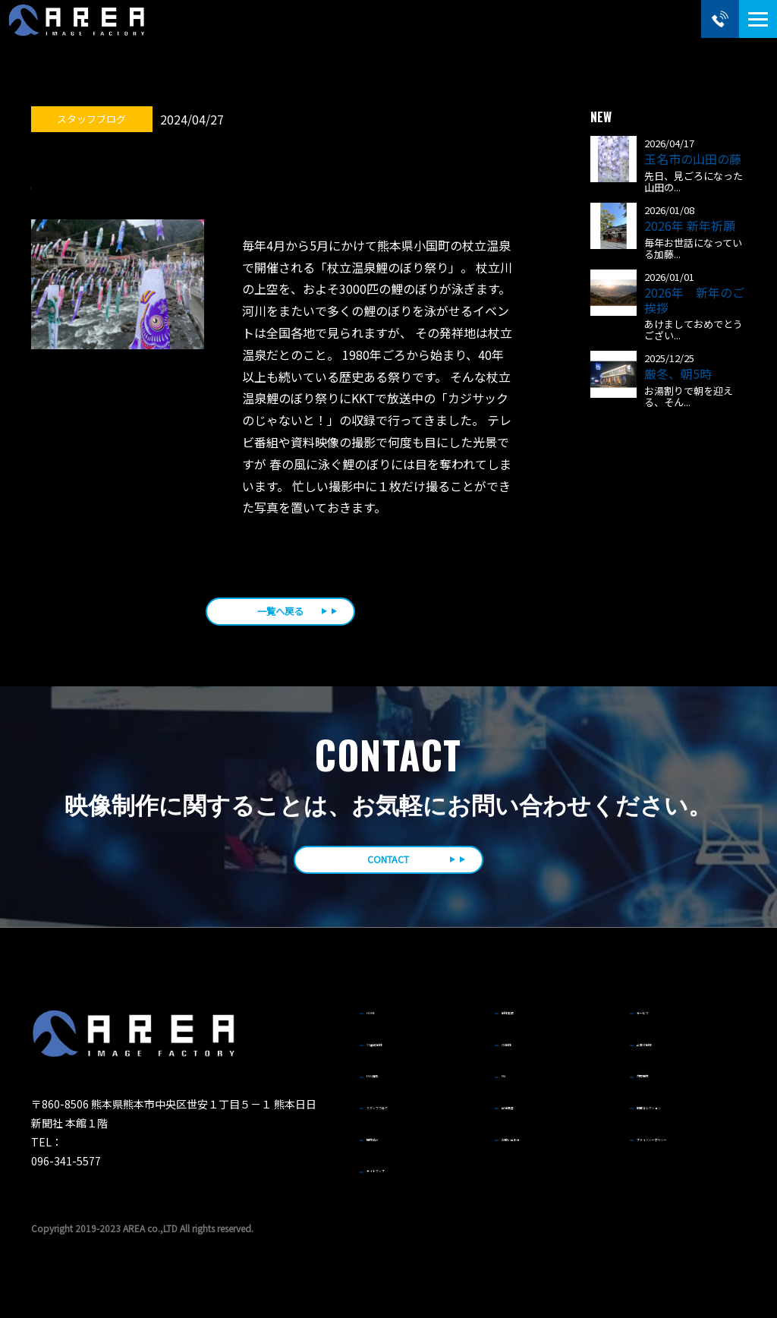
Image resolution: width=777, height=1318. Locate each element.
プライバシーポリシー (689, 1131)
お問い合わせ (535, 1131)
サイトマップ (400, 1158)
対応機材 (661, 1076)
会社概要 (526, 1103)
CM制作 (523, 1048)
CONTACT (388, 866)
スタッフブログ (405, 1103)
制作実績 (526, 1021)
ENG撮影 (391, 1076)
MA (514, 1076)
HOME (386, 1021)
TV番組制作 (396, 1048)
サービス (661, 1021)
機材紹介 (391, 1131)
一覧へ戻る (280, 613)
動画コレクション (679, 1103)
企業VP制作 (667, 1048)
